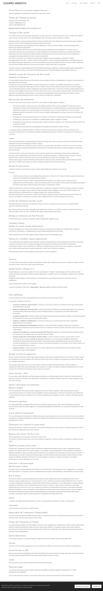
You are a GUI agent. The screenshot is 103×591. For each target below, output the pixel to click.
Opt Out (42, 287)
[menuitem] (90, 3)
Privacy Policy (34, 287)
